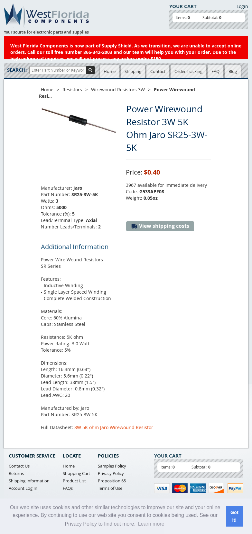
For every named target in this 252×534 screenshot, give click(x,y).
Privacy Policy (111, 473)
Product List (74, 481)
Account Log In (23, 488)
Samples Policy (112, 466)
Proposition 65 (112, 481)
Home (110, 71)
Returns (16, 473)
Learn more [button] (151, 524)
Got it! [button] (234, 516)
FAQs (68, 488)
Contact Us (19, 466)
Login (242, 6)
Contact (157, 71)
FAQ (215, 71)
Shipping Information (29, 481)
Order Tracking (188, 71)
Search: (17, 69)
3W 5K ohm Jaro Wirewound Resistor (113, 427)
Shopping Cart (76, 473)
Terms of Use (110, 488)
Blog (233, 71)
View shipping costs (160, 226)
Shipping (133, 71)
